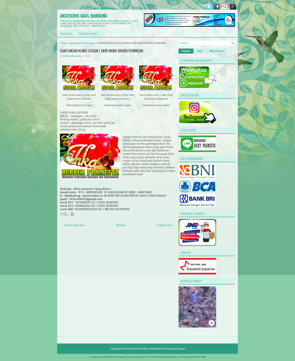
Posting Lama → (166, 225)
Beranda (66, 33)
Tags (199, 51)
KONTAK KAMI (88, 33)
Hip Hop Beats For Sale (194, 357)
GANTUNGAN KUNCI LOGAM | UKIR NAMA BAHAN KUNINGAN (101, 51)
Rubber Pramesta (72, 56)
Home (64, 43)
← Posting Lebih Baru (72, 225)
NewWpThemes (108, 357)
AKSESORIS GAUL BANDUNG (83, 15)
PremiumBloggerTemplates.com (164, 357)
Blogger (180, 348)
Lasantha (141, 357)
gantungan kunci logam (83, 43)
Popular (186, 51)
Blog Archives (217, 51)
